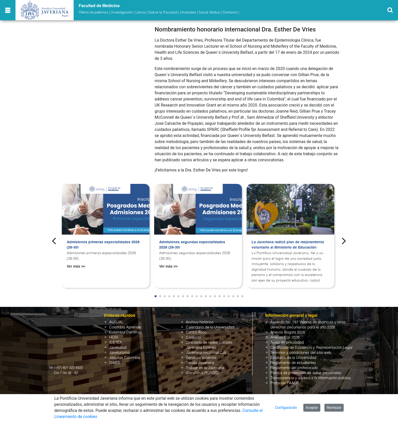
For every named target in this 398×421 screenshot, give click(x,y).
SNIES (114, 363)
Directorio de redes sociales (209, 342)
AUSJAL (116, 322)
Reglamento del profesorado (294, 368)
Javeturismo (119, 353)
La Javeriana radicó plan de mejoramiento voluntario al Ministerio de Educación (288, 245)
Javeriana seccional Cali (206, 353)
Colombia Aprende (125, 327)
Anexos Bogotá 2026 (287, 332)
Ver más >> (76, 266)
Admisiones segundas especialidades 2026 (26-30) (192, 245)
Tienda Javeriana (200, 363)
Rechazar (334, 408)
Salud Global (209, 12)
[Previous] (54, 241)
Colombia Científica (125, 332)
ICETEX (115, 342)
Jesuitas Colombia (124, 358)
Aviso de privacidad (287, 342)
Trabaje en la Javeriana (205, 368)
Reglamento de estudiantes (293, 363)
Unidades (188, 12)
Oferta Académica (93, 12)
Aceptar (312, 408)
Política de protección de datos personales (305, 373)
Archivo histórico (199, 322)
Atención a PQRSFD (202, 373)
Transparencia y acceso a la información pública (310, 378)
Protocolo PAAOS (284, 383)
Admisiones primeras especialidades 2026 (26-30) (103, 245)
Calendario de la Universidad (210, 327)
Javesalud (117, 347)
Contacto (230, 12)
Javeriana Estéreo (201, 347)
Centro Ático (196, 332)
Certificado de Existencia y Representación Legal (311, 347)
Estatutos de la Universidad (293, 358)
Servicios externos (201, 358)
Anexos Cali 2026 (285, 337)
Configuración (286, 408)
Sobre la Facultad (162, 12)
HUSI (113, 337)
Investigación (122, 12)
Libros (141, 12)
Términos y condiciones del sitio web (300, 353)
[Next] (343, 241)
